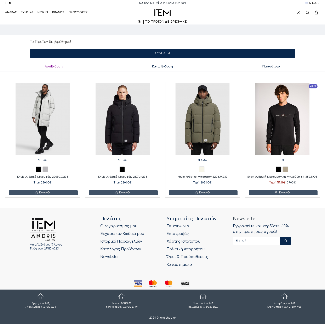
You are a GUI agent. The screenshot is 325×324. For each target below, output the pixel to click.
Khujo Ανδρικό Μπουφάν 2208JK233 (202, 176)
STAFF (282, 160)
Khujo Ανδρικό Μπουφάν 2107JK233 (122, 176)
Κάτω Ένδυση (162, 66)
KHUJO (42, 160)
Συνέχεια (162, 53)
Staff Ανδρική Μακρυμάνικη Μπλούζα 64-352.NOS (282, 176)
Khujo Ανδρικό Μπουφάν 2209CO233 (42, 176)
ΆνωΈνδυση (53, 66)
